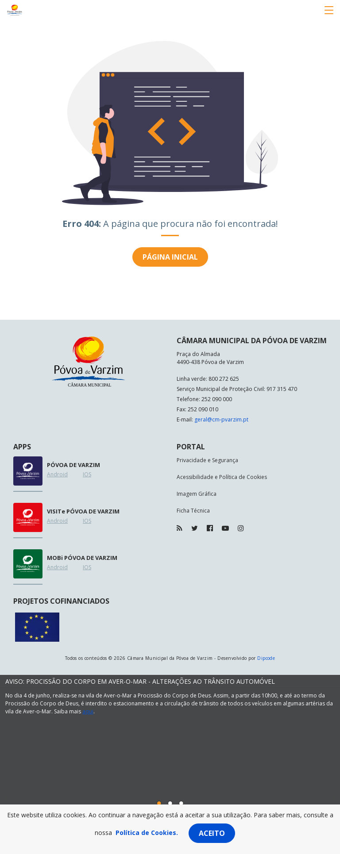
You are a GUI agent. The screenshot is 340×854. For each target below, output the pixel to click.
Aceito (212, 833)
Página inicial (170, 257)
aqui (87, 711)
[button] (159, 803)
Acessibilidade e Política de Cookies (222, 477)
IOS (87, 474)
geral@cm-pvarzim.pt (221, 419)
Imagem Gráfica (196, 494)
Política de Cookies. (147, 832)
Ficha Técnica (193, 510)
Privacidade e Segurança (207, 460)
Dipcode (266, 658)
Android (57, 474)
